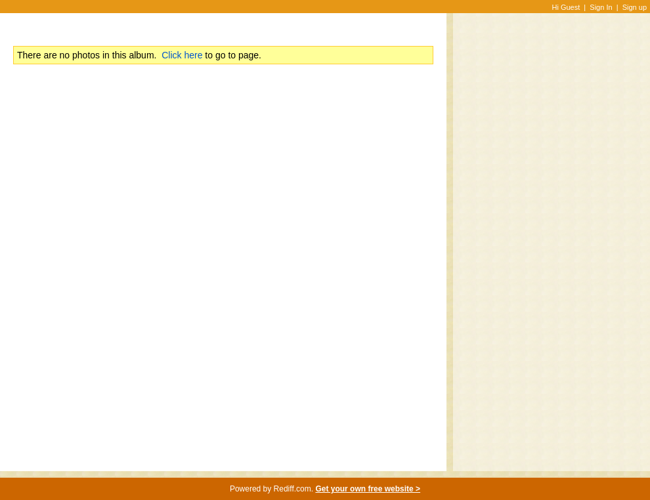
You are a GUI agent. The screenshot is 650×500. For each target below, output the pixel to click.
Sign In (601, 7)
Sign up (634, 7)
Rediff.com (292, 488)
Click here (182, 55)
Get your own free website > (367, 488)
